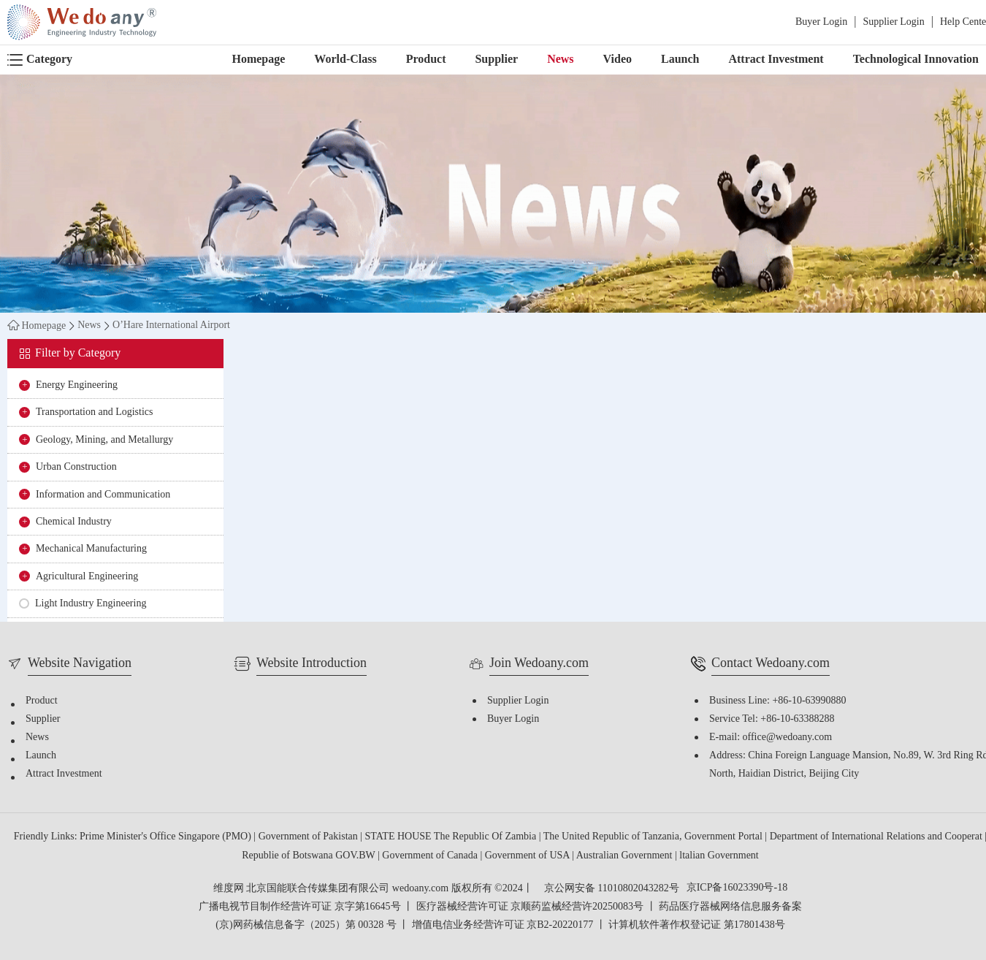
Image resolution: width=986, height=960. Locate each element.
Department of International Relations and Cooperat (877, 836)
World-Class (345, 59)
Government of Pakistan (310, 836)
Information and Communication (103, 494)
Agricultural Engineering (87, 576)
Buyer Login (821, 22)
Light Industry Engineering (90, 603)
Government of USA (528, 855)
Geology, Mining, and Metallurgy (104, 440)
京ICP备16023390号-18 (737, 888)
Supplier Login (893, 22)
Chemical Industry (74, 522)
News (560, 59)
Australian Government (625, 855)
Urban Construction (76, 467)
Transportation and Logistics (94, 412)
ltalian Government (718, 855)
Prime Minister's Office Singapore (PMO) (166, 836)
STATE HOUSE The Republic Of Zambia (452, 836)
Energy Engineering (77, 385)
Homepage (258, 59)
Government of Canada (431, 855)
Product (426, 59)
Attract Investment (775, 59)
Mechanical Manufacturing (91, 549)
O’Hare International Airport (171, 326)
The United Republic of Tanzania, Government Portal (654, 836)
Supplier (496, 59)
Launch (680, 59)
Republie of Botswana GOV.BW (310, 855)
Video (617, 59)
